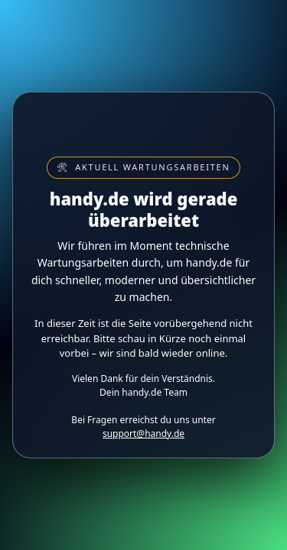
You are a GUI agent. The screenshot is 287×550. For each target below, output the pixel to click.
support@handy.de (143, 433)
